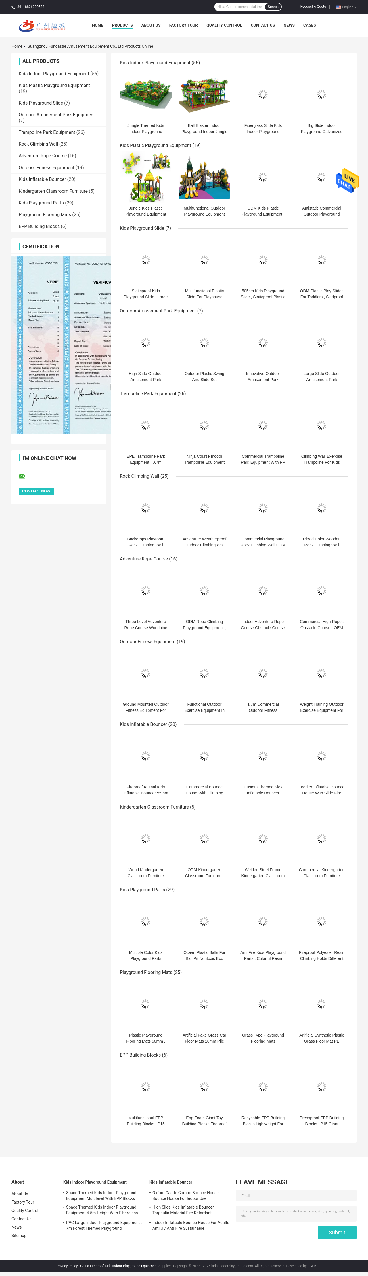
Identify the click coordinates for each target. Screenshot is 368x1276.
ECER (312, 1266)
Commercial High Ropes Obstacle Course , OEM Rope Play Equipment (322, 627)
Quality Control (224, 25)
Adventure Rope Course (43, 155)
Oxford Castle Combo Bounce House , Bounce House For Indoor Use (186, 1195)
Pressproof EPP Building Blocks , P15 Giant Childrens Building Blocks (321, 1123)
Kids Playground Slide (41, 103)
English (349, 7)
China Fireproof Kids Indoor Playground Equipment (119, 1266)
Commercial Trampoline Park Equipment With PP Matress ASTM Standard (263, 462)
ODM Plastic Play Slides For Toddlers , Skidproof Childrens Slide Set (322, 297)
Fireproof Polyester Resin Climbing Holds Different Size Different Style (321, 958)
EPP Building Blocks (39, 226)
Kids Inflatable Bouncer (42, 179)
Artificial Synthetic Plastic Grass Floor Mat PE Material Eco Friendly (321, 1041)
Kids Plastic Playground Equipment (54, 85)
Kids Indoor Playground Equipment (54, 73)
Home (97, 25)
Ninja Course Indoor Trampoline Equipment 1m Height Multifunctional (204, 462)
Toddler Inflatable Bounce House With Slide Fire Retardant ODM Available (321, 793)
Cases (309, 25)
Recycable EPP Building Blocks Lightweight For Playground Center (263, 1123)
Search (273, 7)
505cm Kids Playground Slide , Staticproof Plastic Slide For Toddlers (263, 297)
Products (122, 25)
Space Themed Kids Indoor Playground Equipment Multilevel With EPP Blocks (101, 1195)
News (289, 25)
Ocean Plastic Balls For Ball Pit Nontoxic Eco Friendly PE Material (204, 958)
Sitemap (19, 1235)
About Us (151, 25)
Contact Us (263, 25)
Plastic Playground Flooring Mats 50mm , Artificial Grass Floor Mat (146, 1041)
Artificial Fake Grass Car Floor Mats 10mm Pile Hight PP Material (204, 1041)
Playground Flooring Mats (45, 214)
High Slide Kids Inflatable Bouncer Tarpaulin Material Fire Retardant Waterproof (183, 1211)
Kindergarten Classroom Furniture (53, 191)
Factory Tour (183, 25)
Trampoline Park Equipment (47, 132)
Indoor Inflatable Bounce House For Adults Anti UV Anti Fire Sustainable (190, 1225)
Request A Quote (313, 7)
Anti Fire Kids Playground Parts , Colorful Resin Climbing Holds (263, 958)
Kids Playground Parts (41, 203)
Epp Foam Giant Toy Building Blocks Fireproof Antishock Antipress (204, 1123)
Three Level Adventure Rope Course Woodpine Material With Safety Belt (146, 627)
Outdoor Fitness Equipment (46, 167)
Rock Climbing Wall (38, 144)
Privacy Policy (67, 1266)
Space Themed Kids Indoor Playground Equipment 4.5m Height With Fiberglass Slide (102, 1211)
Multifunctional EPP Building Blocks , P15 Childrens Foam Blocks (145, 1123)
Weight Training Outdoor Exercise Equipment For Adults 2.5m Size (322, 710)
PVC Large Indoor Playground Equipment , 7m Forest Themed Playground (104, 1225)
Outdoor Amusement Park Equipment (57, 114)
